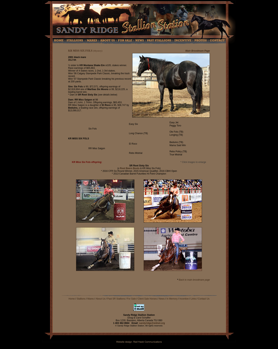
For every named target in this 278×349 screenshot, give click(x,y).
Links (193, 298)
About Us (100, 298)
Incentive (184, 298)
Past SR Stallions (116, 298)
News (162, 298)
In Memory (172, 298)
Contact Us (203, 298)
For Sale (131, 298)
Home (72, 298)
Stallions (81, 298)
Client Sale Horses (148, 298)
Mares (90, 298)
